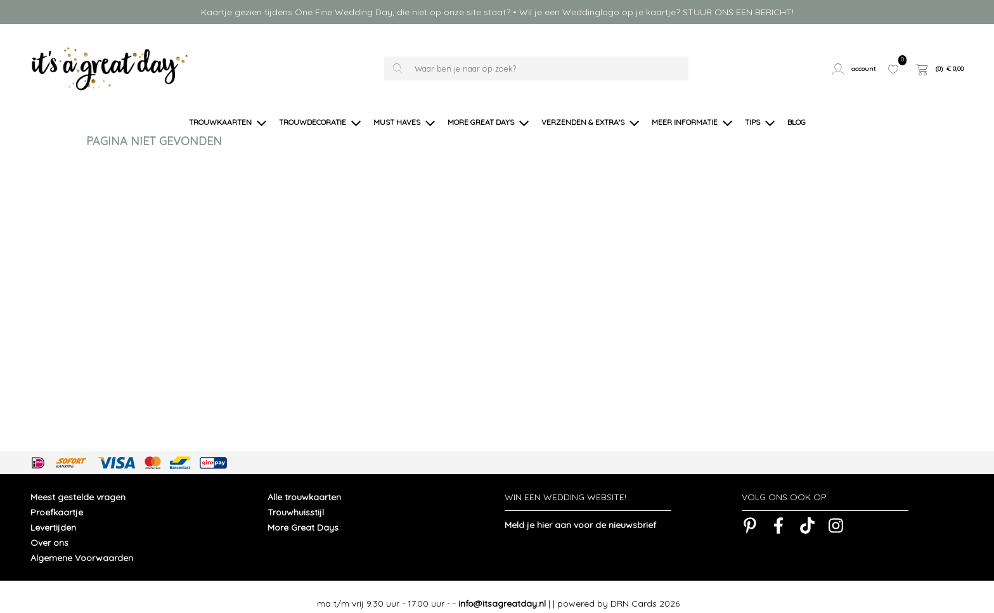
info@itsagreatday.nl (502, 590)
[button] (855, 68)
